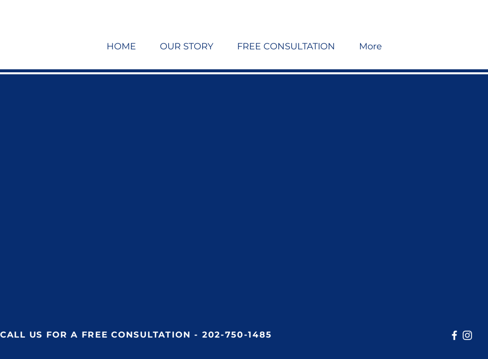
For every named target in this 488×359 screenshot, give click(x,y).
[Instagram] (467, 335)
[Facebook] (454, 335)
